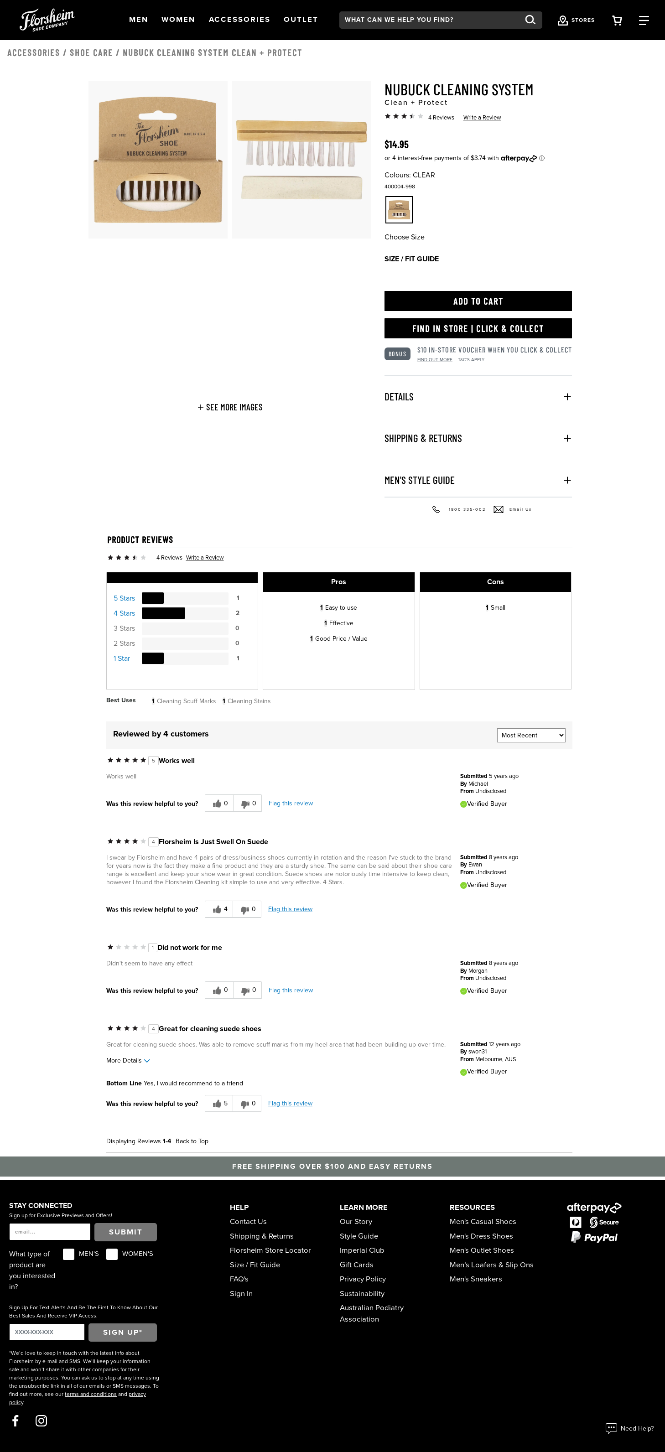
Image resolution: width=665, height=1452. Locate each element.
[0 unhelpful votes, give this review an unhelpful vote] (247, 803)
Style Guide (359, 1236)
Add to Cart (478, 301)
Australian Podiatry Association (372, 1313)
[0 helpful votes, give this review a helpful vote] (219, 803)
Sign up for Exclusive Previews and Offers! (60, 1215)
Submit (126, 1232)
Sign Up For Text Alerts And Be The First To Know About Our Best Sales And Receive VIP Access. (83, 1311)
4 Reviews (441, 117)
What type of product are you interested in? (32, 1270)
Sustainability (362, 1293)
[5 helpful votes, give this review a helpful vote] (219, 1104)
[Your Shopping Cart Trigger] (617, 20)
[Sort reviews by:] (531, 735)
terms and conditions (91, 1394)
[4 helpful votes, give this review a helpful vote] (219, 909)
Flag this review (291, 803)
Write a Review (482, 117)
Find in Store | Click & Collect (478, 328)
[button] (138, 20)
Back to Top (192, 1141)
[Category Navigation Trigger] (644, 19)
